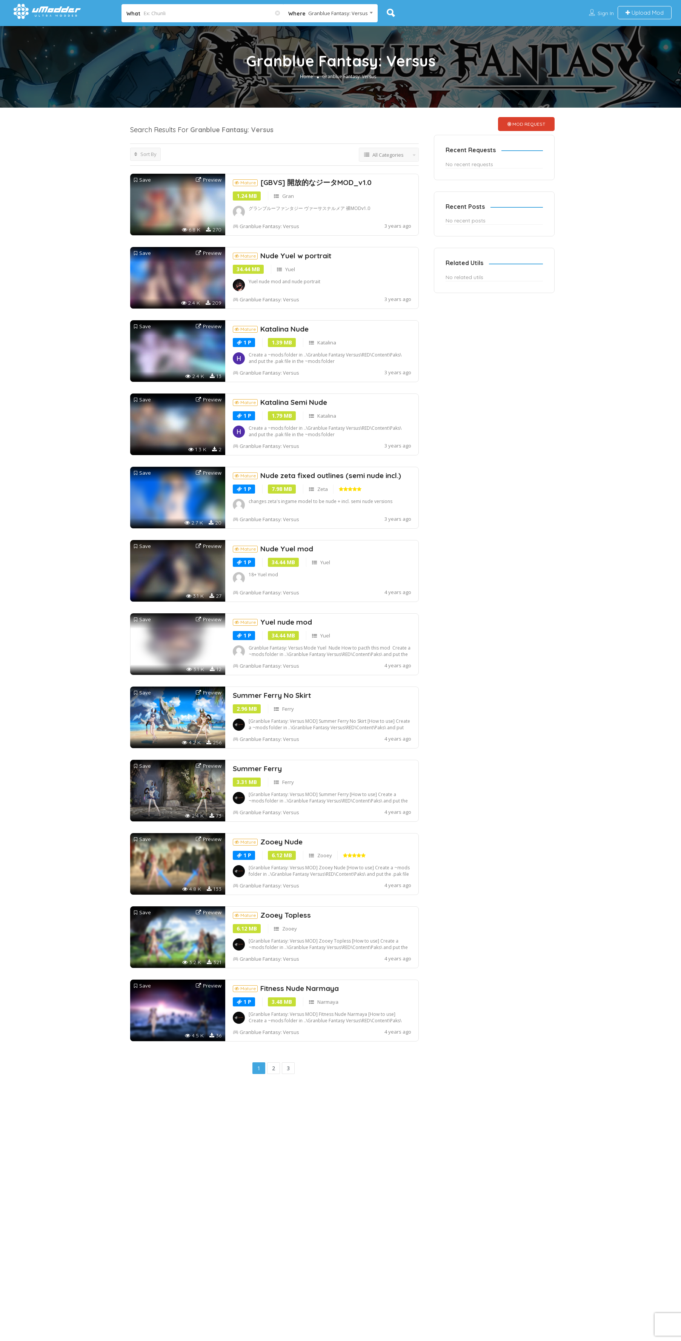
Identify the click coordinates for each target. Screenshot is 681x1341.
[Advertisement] (274, 203)
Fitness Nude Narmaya (286, 1046)
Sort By (145, 154)
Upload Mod (645, 12)
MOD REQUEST (526, 124)
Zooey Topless (272, 973)
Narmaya (327, 1060)
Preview (208, 238)
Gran (288, 254)
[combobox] (330, 13)
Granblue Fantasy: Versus (349, 76)
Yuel (290, 327)
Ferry (288, 767)
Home (306, 76)
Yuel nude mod (272, 680)
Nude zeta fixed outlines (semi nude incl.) (317, 534)
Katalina (326, 401)
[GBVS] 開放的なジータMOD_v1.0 (302, 240)
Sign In (606, 13)
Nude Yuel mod (273, 607)
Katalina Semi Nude (280, 460)
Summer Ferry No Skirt (272, 753)
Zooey (324, 913)
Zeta (322, 547)
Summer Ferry (257, 827)
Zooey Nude (268, 900)
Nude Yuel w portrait (282, 314)
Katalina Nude (271, 387)
